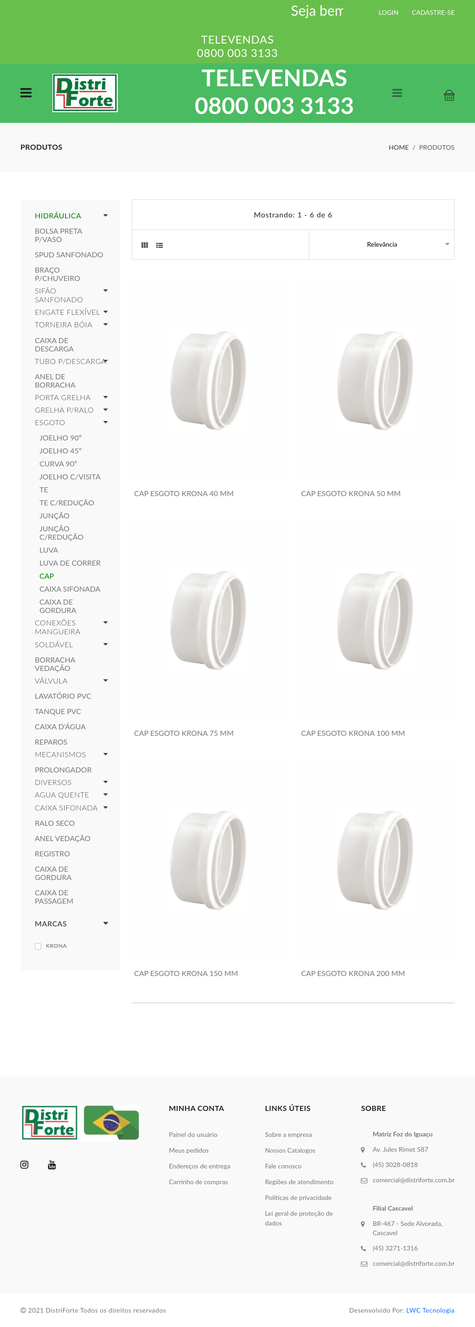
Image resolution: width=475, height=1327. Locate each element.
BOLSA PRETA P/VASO (58, 235)
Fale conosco (283, 1166)
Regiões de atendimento (299, 1182)
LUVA (48, 550)
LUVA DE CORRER (70, 563)
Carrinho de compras (198, 1182)
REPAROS (51, 742)
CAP (46, 576)
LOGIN (388, 12)
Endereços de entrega (200, 1166)
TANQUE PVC (58, 711)
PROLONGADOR (63, 770)
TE (43, 489)
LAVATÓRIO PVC (63, 696)
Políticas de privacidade (298, 1197)
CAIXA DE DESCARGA (54, 344)
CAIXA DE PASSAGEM (54, 896)
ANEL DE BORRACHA (55, 380)
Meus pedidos (189, 1150)
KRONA (56, 945)
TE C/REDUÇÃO (66, 502)
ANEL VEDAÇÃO (62, 838)
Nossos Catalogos (290, 1150)
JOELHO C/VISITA (70, 476)
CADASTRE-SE (433, 12)
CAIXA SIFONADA (69, 589)
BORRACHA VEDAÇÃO (55, 664)
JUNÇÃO (54, 515)
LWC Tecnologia (430, 1310)
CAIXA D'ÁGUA (60, 726)
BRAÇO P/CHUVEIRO (57, 274)
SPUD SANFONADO (69, 254)
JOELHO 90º (60, 438)
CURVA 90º (58, 463)
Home (399, 147)
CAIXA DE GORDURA (57, 606)
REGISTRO (52, 853)
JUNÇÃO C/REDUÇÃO (61, 532)
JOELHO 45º (60, 451)
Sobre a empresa (288, 1134)
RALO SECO (55, 823)
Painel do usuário (193, 1134)
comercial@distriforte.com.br (413, 1180)
